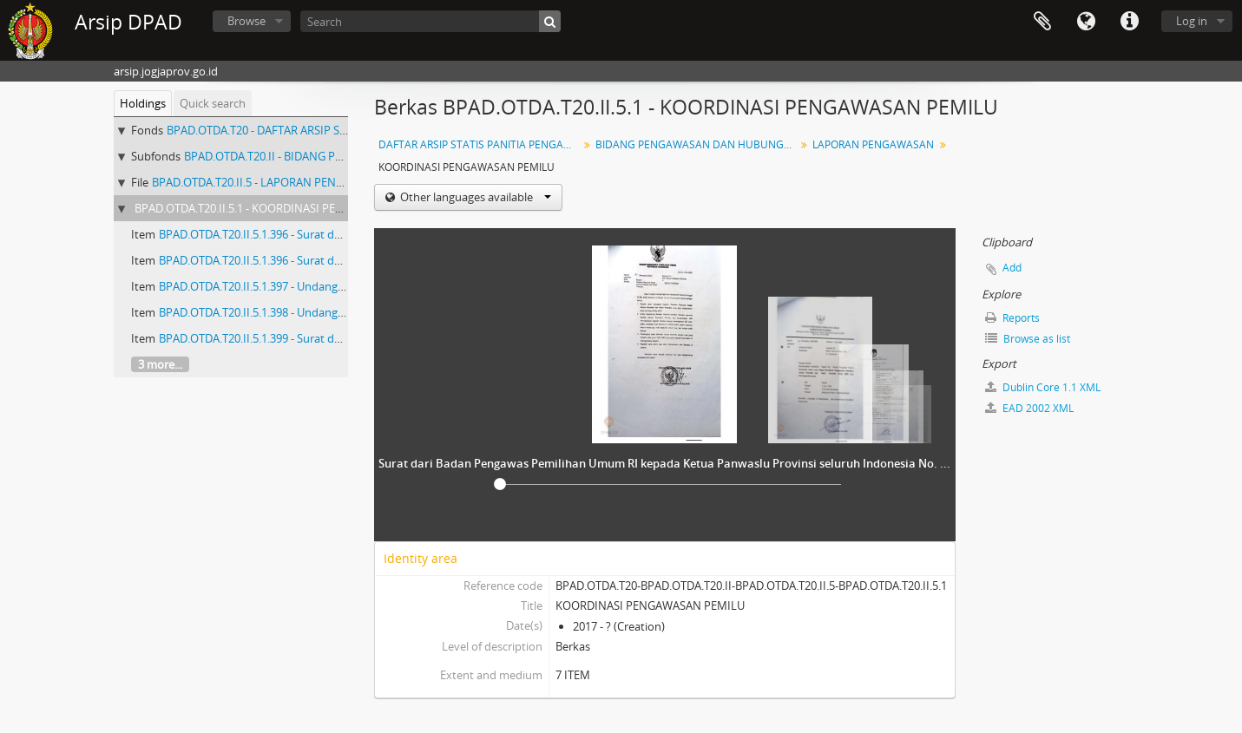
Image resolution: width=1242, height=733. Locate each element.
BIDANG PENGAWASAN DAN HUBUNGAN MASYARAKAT (697, 144)
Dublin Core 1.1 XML (1043, 387)
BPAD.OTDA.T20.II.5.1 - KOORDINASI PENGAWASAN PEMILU (288, 208)
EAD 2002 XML (1029, 408)
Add (1012, 267)
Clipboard (1042, 21)
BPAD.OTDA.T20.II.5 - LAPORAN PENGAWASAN (271, 182)
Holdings (143, 103)
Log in (1191, 21)
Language (1085, 21)
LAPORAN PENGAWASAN (873, 144)
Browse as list (1027, 338)
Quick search (213, 103)
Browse (246, 21)
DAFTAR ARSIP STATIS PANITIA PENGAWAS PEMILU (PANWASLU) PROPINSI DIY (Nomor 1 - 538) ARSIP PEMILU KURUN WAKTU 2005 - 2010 (480, 144)
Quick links (1129, 21)
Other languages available (474, 197)
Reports (1012, 318)
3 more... (160, 364)
